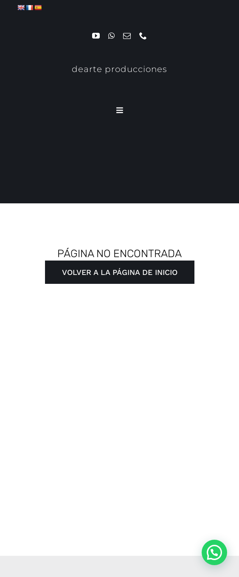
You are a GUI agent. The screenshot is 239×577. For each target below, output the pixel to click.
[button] (214, 552)
